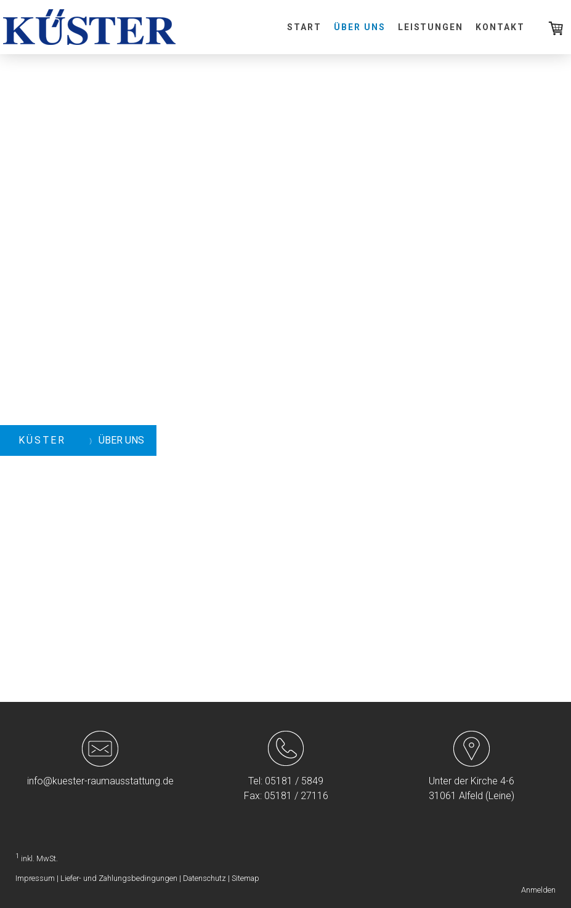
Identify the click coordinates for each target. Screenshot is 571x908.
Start (304, 27)
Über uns (360, 27)
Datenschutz (204, 878)
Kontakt (500, 27)
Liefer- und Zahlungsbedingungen (118, 878)
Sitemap (245, 878)
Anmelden (538, 889)
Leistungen (431, 27)
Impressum (35, 878)
